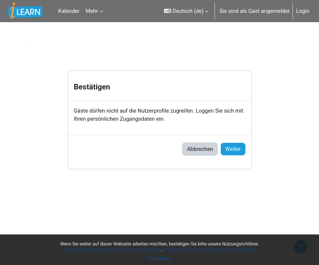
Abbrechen (200, 149)
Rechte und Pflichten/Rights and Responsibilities (210, 249)
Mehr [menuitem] (91, 11)
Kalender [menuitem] (68, 11)
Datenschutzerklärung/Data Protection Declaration (111, 249)
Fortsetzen (159, 258)
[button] (186, 11)
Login (302, 11)
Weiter (233, 149)
